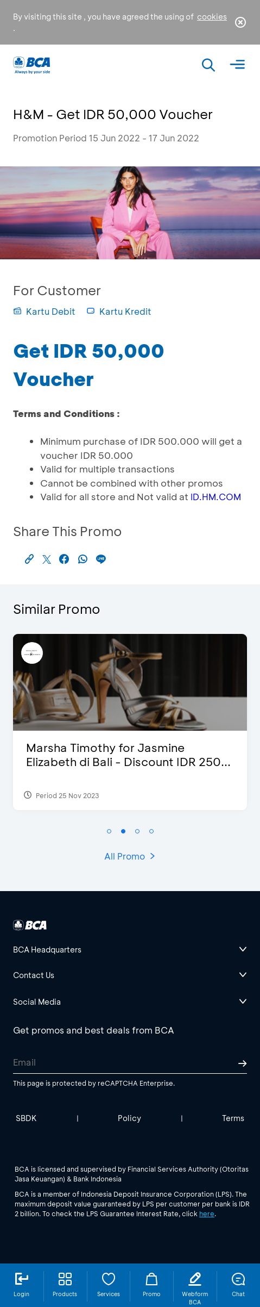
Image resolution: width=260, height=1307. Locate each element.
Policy (129, 1118)
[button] (109, 831)
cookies (212, 16)
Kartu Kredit (118, 311)
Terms (233, 1118)
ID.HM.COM (216, 496)
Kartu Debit (44, 311)
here (206, 1213)
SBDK (26, 1118)
